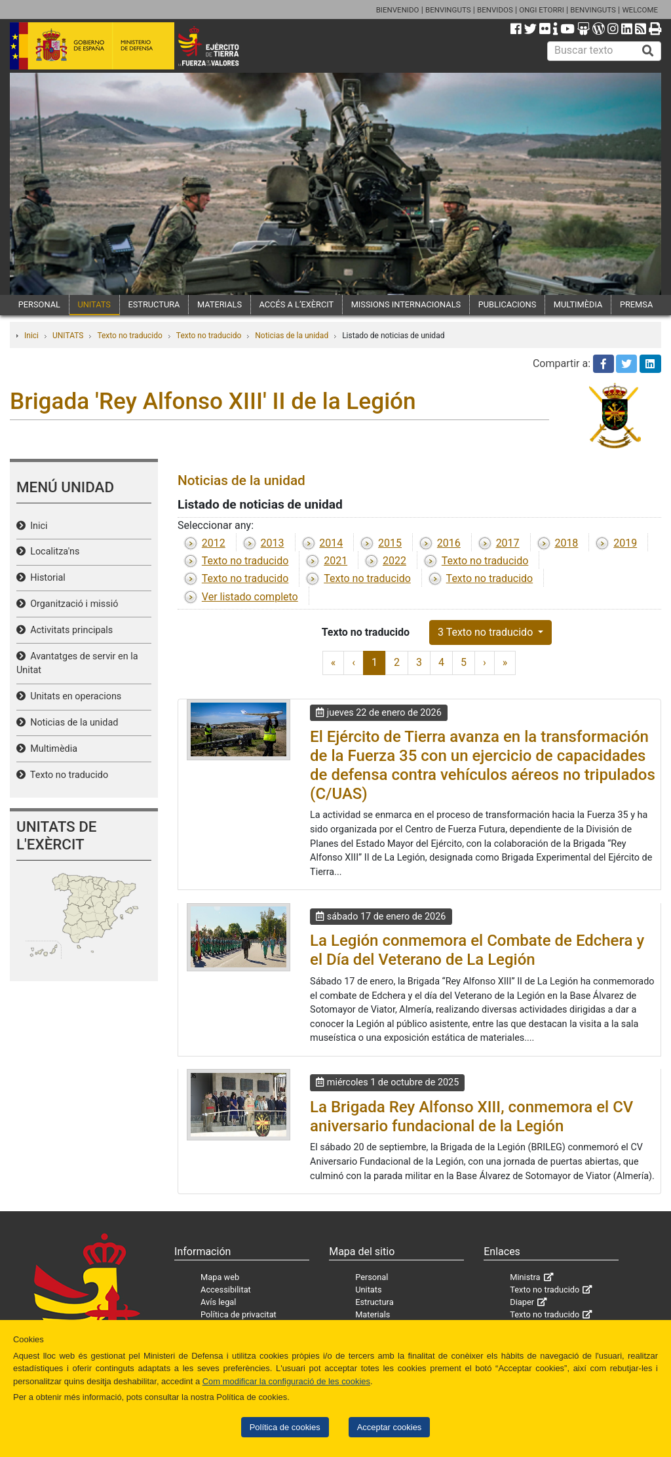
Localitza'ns (52, 551)
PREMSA (636, 304)
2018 (566, 543)
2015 (390, 543)
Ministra (525, 1277)
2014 (331, 543)
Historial (46, 577)
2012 (213, 543)
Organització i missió (72, 604)
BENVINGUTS (448, 9)
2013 (272, 543)
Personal (371, 1277)
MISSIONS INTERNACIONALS (406, 304)
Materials (372, 1314)
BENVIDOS (495, 9)
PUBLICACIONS (507, 304)
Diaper (522, 1302)
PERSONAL (39, 304)
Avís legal (218, 1302)
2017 (508, 543)
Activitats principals (69, 630)
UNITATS (94, 304)
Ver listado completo (250, 597)
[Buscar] (648, 51)
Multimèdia (51, 748)
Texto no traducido (129, 335)
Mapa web (220, 1277)
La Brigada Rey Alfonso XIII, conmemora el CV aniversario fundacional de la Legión (471, 1116)
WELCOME (640, 9)
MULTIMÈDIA (578, 304)
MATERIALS (219, 304)
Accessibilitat (226, 1289)
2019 (625, 543)
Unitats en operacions (73, 696)
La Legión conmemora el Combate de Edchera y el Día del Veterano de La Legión (477, 950)
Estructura (374, 1302)
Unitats (368, 1289)
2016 (449, 543)
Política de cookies (285, 1427)
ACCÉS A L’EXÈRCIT (296, 304)
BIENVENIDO (397, 9)
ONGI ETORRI (541, 9)
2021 (335, 560)
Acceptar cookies (389, 1427)
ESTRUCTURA (154, 304)
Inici (31, 335)
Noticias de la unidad (291, 335)
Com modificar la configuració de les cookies (286, 1381)
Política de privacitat (239, 1314)
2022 (394, 560)
